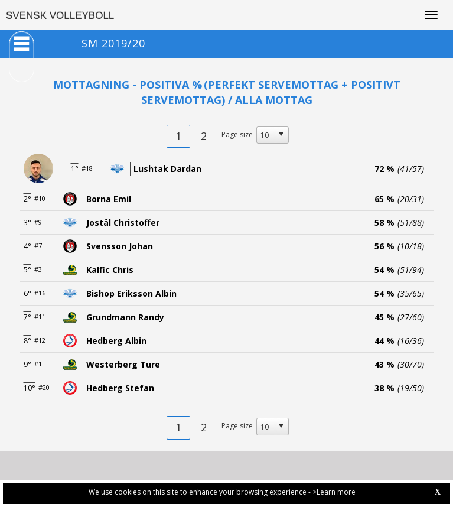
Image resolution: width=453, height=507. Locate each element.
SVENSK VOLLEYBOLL (60, 15)
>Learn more (334, 492)
